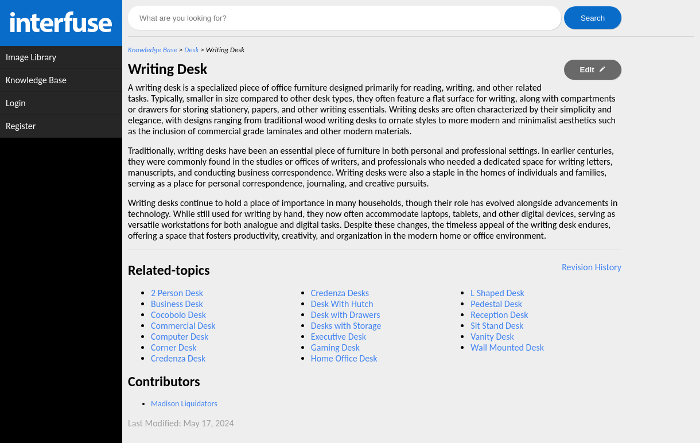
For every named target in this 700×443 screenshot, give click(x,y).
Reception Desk (499, 314)
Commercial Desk (183, 325)
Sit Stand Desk (496, 325)
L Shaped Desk (497, 292)
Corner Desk (173, 347)
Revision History (591, 267)
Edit (593, 69)
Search (593, 18)
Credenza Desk (178, 358)
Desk (191, 49)
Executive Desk (338, 336)
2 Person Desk (177, 292)
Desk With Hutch (342, 303)
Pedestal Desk (496, 303)
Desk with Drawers (345, 314)
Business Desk (177, 303)
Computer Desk (179, 336)
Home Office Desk (344, 358)
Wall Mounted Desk (507, 347)
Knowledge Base (152, 49)
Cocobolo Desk (178, 314)
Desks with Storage (346, 325)
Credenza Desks (340, 292)
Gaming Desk (335, 347)
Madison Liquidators (184, 404)
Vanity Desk (492, 336)
